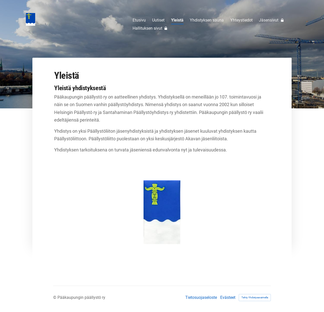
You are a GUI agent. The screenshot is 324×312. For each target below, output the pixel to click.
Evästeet (227, 298)
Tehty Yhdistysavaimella (254, 297)
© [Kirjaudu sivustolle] (55, 297)
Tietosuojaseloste (201, 298)
